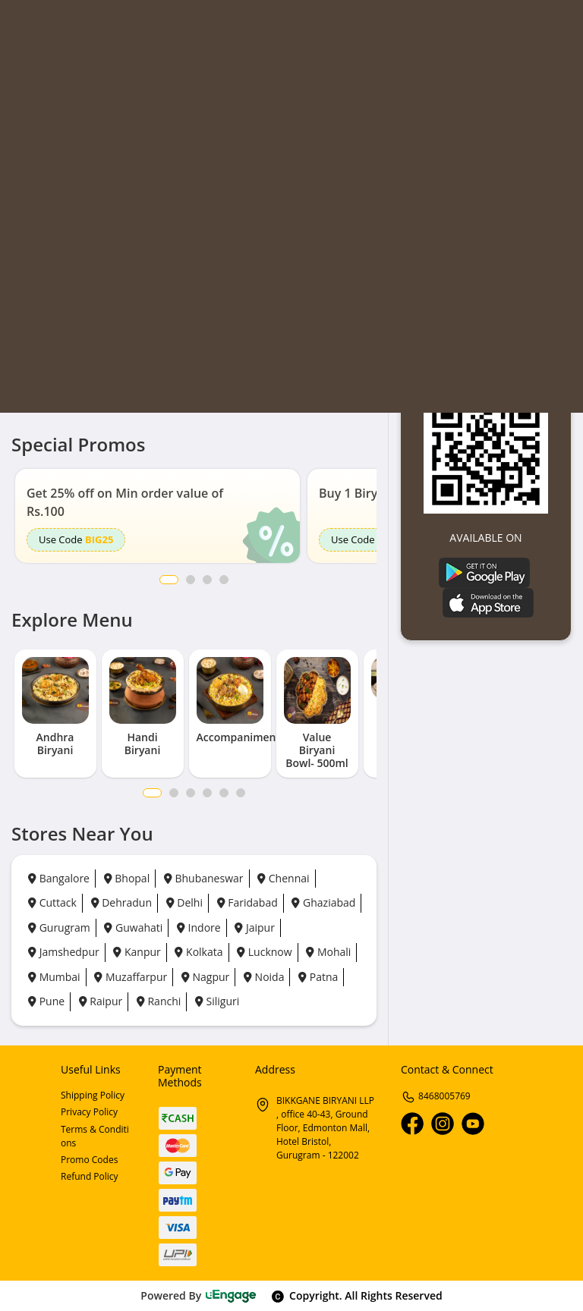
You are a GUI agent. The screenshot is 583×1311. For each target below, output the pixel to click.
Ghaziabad (323, 902)
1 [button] (168, 579)
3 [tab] (190, 792)
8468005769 (436, 1095)
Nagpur (205, 977)
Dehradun (121, 902)
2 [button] (190, 579)
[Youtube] (473, 1123)
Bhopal (127, 878)
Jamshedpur (63, 952)
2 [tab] (173, 792)
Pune (46, 1001)
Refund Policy (89, 1176)
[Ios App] (488, 601)
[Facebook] (412, 1123)
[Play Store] (484, 571)
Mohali (328, 952)
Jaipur (255, 927)
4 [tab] (207, 792)
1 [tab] (152, 792)
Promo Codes (89, 1159)
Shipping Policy (92, 1095)
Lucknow (264, 952)
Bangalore (59, 878)
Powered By (198, 1295)
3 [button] (207, 579)
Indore (199, 927)
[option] (157, 516)
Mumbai (54, 977)
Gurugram (59, 927)
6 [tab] (240, 792)
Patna (318, 977)
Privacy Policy (89, 1111)
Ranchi (159, 1001)
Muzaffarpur (130, 977)
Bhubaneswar (204, 878)
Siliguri (217, 1001)
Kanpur (136, 952)
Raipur (100, 1001)
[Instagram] (442, 1123)
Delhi (184, 902)
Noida (264, 977)
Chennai (283, 878)
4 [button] (223, 579)
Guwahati (133, 927)
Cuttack (52, 902)
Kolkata (198, 952)
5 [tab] (223, 792)
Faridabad (247, 902)
